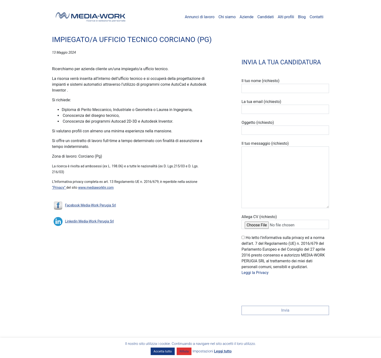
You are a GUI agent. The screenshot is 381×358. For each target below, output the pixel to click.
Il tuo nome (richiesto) (285, 85)
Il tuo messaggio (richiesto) (285, 174)
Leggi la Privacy (255, 272)
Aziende (246, 17)
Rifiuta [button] (184, 351)
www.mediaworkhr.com (96, 187)
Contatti (316, 17)
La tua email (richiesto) (285, 106)
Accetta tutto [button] (163, 351)
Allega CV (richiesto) (285, 221)
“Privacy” (59, 187)
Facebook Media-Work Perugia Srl (90, 205)
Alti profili (286, 17)
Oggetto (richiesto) (285, 127)
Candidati (265, 17)
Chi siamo (227, 17)
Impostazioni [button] (202, 351)
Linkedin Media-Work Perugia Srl (89, 221)
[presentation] (278, 289)
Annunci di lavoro (200, 17)
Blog (302, 17)
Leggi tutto (223, 351)
